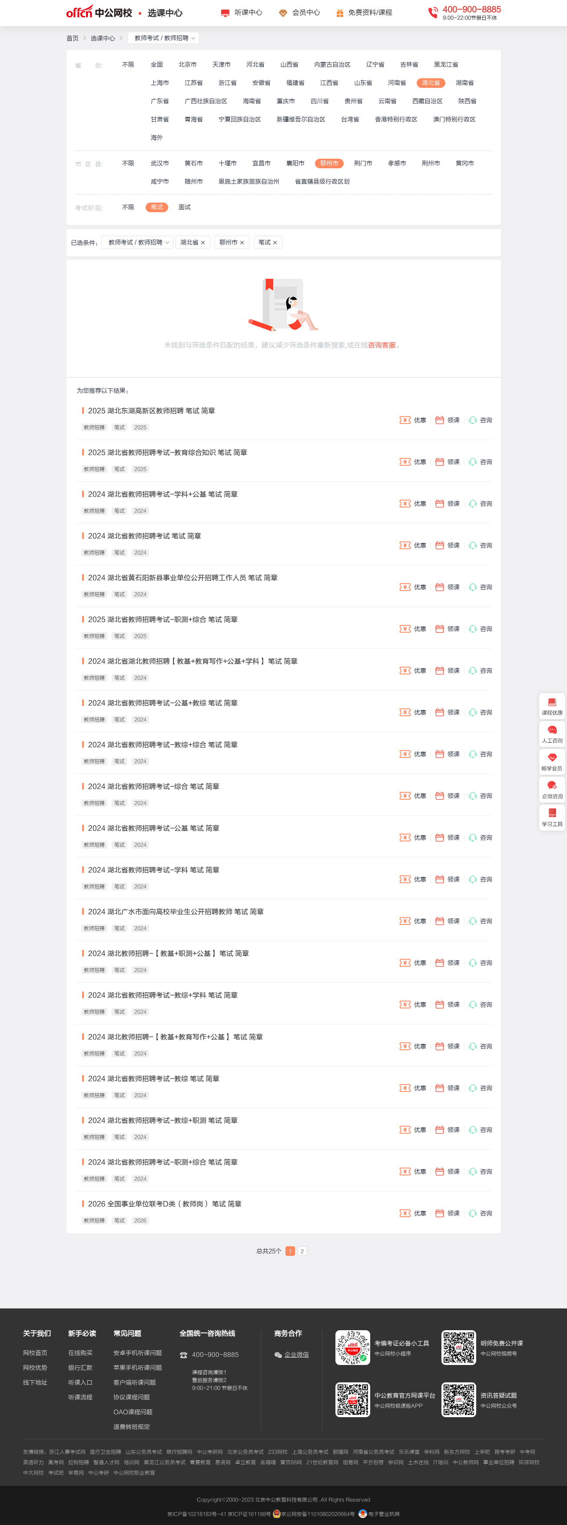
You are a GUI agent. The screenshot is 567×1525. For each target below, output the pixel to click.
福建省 (295, 83)
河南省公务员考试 (374, 1452)
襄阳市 (295, 163)
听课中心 (248, 13)
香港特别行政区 (396, 119)
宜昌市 (261, 163)
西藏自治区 (427, 101)
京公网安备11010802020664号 (318, 1514)
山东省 (363, 83)
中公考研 (98, 1473)
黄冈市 (465, 163)
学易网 (76, 1473)
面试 (185, 207)
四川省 (320, 101)
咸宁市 (160, 181)
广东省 (160, 101)
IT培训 (440, 1462)
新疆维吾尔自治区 (301, 119)
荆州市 (431, 163)
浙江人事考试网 (67, 1452)
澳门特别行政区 (454, 119)
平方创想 (373, 1462)
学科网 (432, 1452)
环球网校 (529, 1462)
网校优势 (35, 1368)
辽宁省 (375, 64)
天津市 (221, 64)
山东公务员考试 (144, 1452)
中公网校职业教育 (134, 1473)
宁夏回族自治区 (240, 119)
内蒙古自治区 (332, 64)
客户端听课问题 (134, 1383)
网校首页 (35, 1353)
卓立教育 (245, 1462)
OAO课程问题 (133, 1412)
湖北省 (431, 83)
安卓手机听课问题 (137, 1353)
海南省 (252, 101)
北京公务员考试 (245, 1452)
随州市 (194, 181)
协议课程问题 (131, 1398)
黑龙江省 (446, 64)
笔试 (157, 207)
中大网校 (33, 1473)
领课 (447, 420)
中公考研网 (210, 1452)
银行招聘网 (179, 1452)
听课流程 (80, 1398)
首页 (72, 38)
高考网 (56, 1462)
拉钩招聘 (78, 1462)
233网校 (278, 1452)
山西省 (289, 64)
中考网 (527, 1452)
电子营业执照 (379, 1514)
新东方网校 (457, 1452)
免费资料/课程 (370, 13)
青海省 (194, 119)
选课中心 (165, 13)
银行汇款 (80, 1368)
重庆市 (286, 101)
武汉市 (160, 163)
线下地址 (35, 1383)
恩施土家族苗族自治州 (249, 181)
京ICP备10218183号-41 (196, 1514)
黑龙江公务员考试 (165, 1462)
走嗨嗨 (268, 1462)
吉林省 (409, 64)
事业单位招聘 (498, 1462)
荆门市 (363, 163)
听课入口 (80, 1383)
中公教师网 (466, 1462)
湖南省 (465, 83)
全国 (157, 64)
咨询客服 (382, 345)
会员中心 (306, 13)
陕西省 (467, 101)
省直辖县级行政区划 (322, 181)
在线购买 (80, 1353)
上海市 (160, 83)
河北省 (255, 64)
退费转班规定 (131, 1427)
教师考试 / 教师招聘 (165, 38)
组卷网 (350, 1462)
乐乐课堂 (409, 1452)
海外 (157, 137)
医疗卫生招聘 (105, 1452)
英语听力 (33, 1462)
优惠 (413, 420)
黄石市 (194, 163)
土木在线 (418, 1462)
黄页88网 (291, 1462)
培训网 (131, 1462)
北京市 (188, 64)
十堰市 (228, 163)
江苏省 (194, 83)
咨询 (480, 420)
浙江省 (228, 83)
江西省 (329, 83)
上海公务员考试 (310, 1452)
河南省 (397, 83)
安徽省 (261, 83)
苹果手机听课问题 (137, 1368)
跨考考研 (504, 1452)
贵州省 (354, 101)
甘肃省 (160, 119)
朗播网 (340, 1452)
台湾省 (350, 119)
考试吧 (56, 1473)
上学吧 (482, 1452)
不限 (128, 64)
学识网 (396, 1462)
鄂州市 (329, 163)
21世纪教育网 (322, 1462)
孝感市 (397, 163)
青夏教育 (200, 1462)
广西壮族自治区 (206, 101)
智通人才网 (106, 1462)
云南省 (387, 101)
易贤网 (223, 1462)
